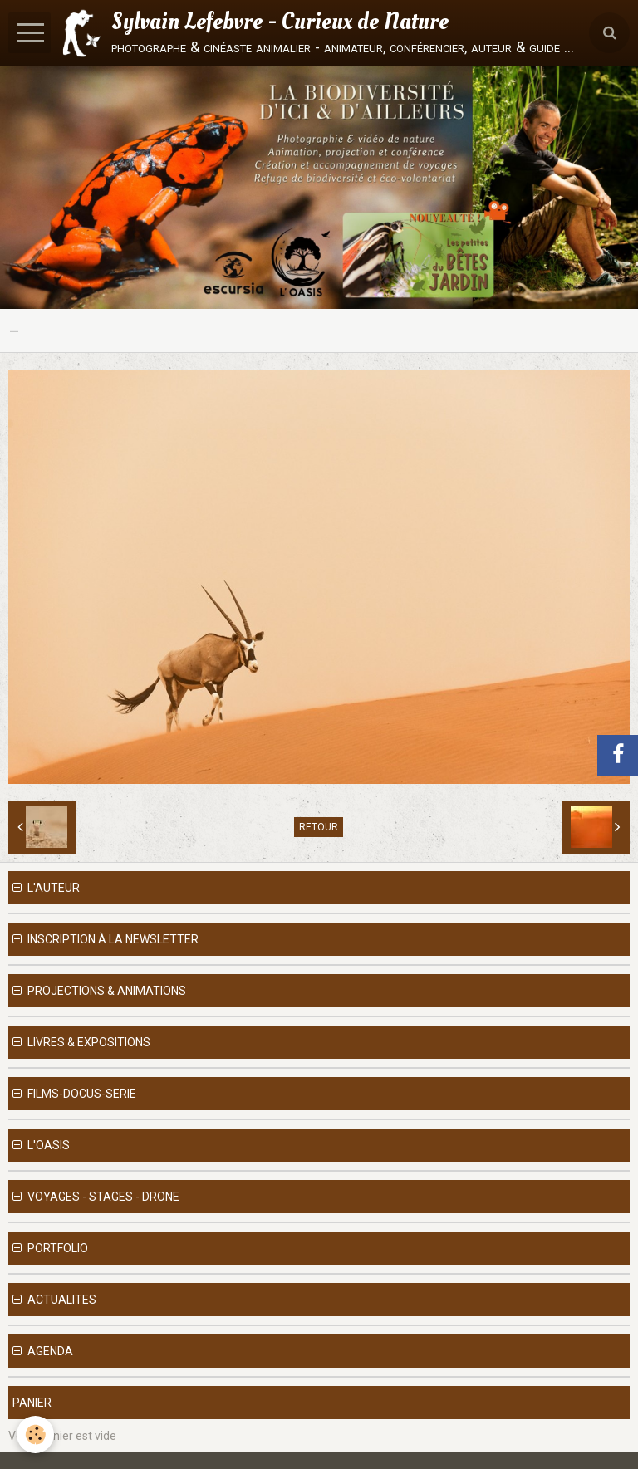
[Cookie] (35, 1434)
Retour (318, 827)
